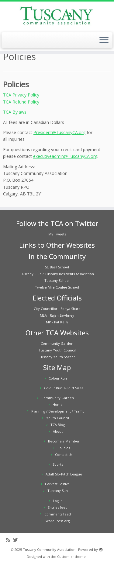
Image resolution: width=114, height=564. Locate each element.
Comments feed (57, 514)
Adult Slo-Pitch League (64, 474)
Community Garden (57, 343)
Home (58, 404)
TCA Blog (57, 424)
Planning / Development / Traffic (57, 411)
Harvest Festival (58, 484)
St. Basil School (57, 267)
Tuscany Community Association (49, 549)
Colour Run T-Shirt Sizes (63, 388)
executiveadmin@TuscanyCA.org (65, 156)
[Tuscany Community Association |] (57, 16)
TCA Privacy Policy (21, 95)
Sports (58, 464)
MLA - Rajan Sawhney (57, 315)
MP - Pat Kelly (57, 322)
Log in (58, 500)
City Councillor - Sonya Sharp (57, 308)
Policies (63, 448)
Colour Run (58, 378)
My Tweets (57, 234)
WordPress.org (58, 521)
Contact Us (63, 454)
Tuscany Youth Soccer (57, 357)
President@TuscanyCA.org (59, 132)
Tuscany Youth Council (57, 350)
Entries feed (57, 507)
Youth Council (57, 418)
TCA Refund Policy (21, 102)
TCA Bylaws (14, 112)
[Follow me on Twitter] (17, 540)
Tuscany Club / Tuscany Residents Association (57, 273)
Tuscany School (57, 280)
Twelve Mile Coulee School (57, 287)
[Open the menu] (104, 40)
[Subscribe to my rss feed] (9, 540)
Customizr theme (71, 556)
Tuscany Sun (57, 490)
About (58, 431)
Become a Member (64, 441)
